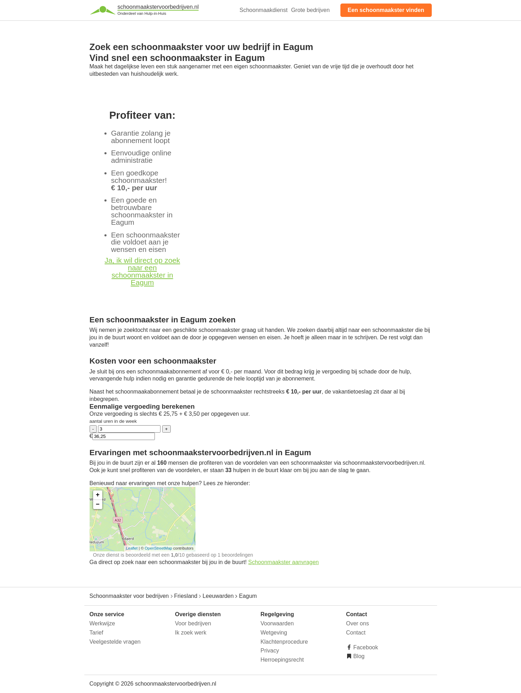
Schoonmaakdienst (263, 10)
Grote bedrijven (310, 10)
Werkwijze (102, 623)
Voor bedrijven (193, 623)
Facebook (365, 647)
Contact (355, 633)
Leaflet (132, 548)
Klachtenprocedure (284, 642)
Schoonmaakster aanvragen (283, 562)
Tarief (96, 633)
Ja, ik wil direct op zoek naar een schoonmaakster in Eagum (142, 271)
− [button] (98, 504)
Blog (358, 656)
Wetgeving (274, 633)
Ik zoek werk (190, 633)
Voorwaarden (277, 623)
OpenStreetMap (158, 548)
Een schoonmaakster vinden (386, 10)
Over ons (357, 623)
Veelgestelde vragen (115, 642)
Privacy (270, 651)
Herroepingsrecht (282, 660)
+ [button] (98, 495)
